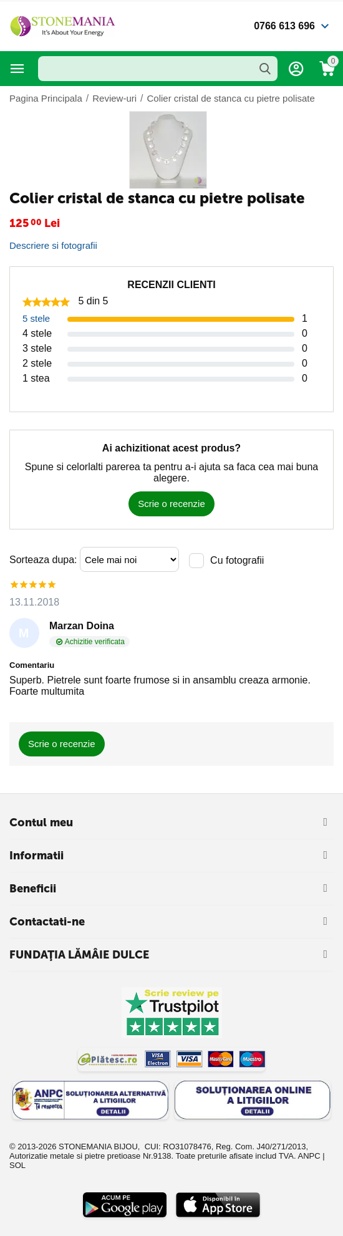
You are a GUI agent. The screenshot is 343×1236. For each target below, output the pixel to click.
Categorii (17, 68)
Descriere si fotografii (53, 245)
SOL (17, 1165)
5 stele (36, 318)
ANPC (308, 1156)
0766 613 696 (284, 26)
